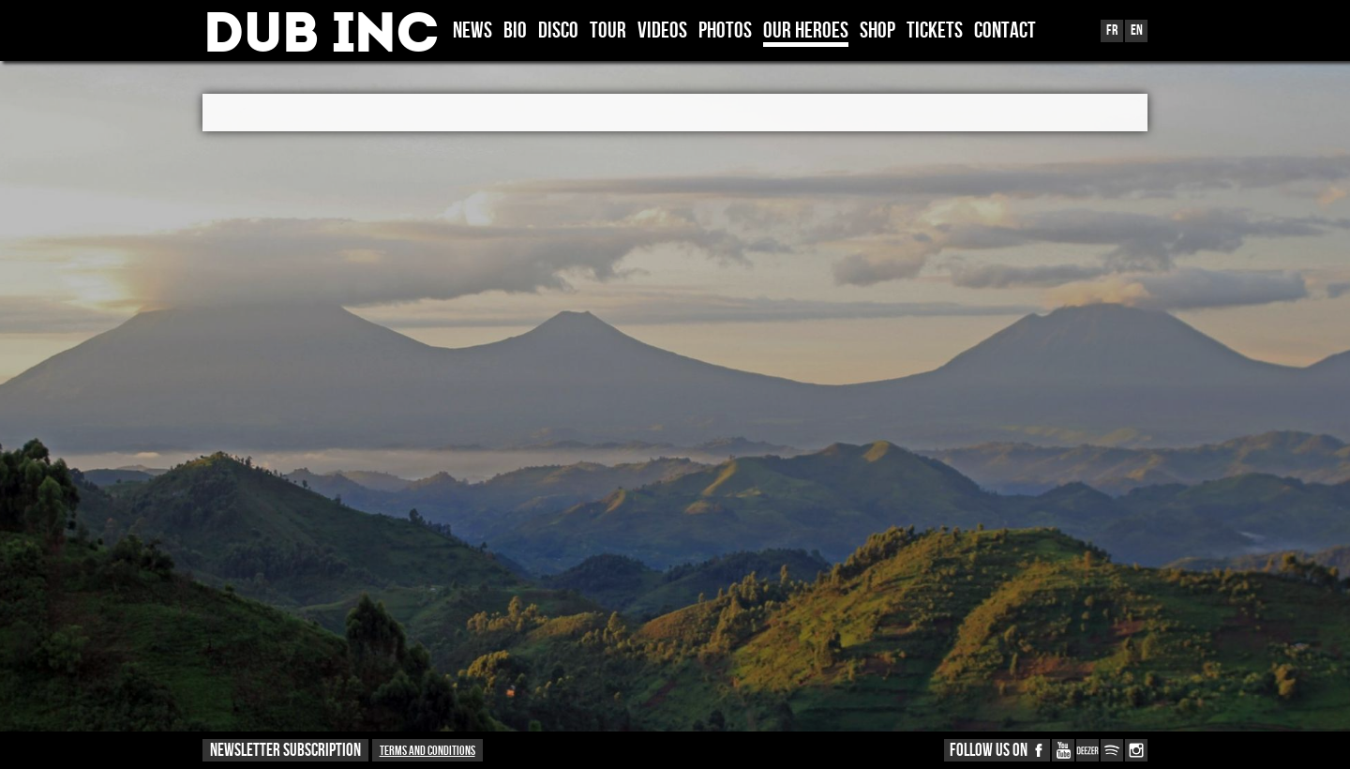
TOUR (608, 32)
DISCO (558, 32)
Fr (1112, 30)
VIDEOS (662, 32)
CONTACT (1005, 32)
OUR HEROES (805, 32)
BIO (515, 32)
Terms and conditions (427, 751)
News (472, 32)
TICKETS (935, 32)
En (1137, 30)
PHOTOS (725, 32)
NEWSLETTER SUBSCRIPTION (285, 750)
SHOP (877, 32)
